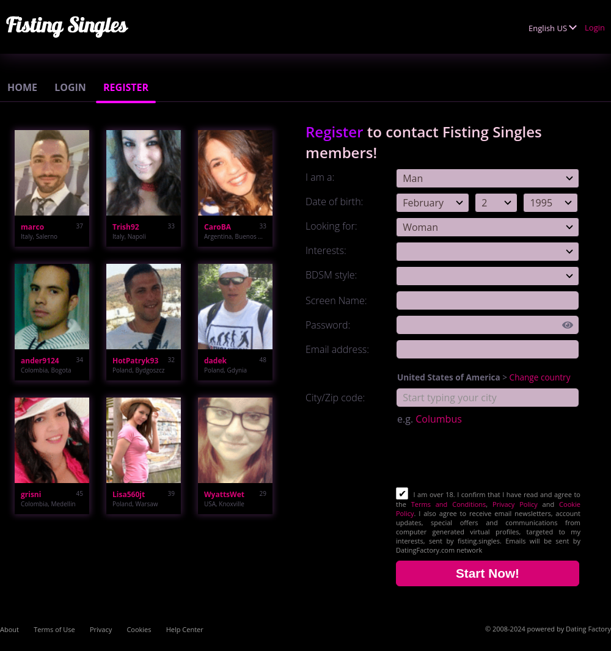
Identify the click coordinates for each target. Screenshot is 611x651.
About (9, 629)
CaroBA (217, 227)
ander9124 (40, 360)
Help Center (184, 629)
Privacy (101, 629)
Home (22, 87)
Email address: (337, 349)
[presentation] (489, 457)
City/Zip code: (335, 397)
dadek (215, 360)
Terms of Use (54, 629)
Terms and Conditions (448, 504)
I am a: (320, 177)
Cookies (138, 629)
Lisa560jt (128, 494)
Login (595, 27)
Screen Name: (336, 300)
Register (125, 87)
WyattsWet (224, 494)
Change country (540, 377)
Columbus (438, 419)
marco (32, 227)
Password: (328, 325)
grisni (31, 494)
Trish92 (125, 227)
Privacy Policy (515, 504)
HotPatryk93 (135, 360)
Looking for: (331, 226)
